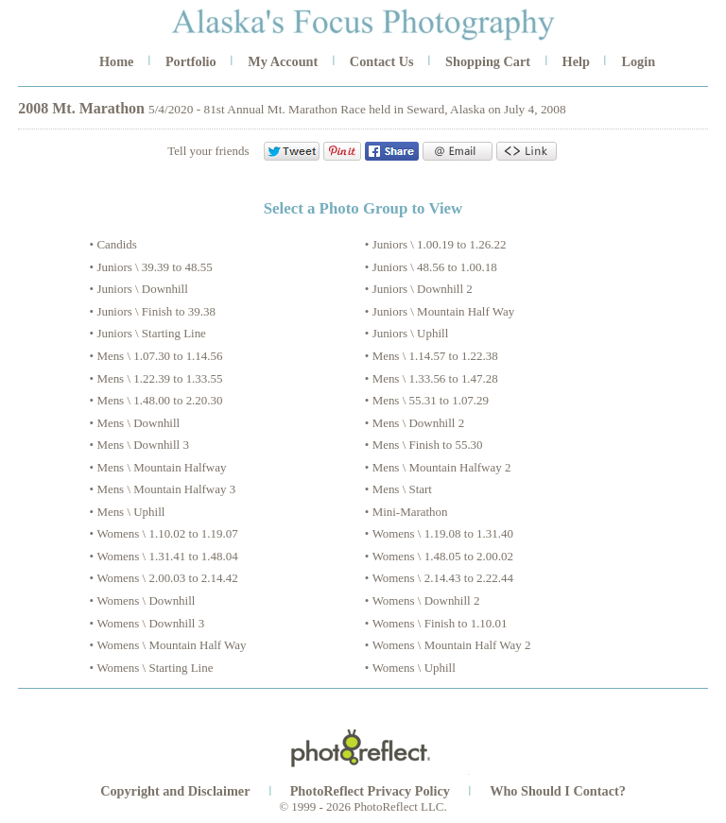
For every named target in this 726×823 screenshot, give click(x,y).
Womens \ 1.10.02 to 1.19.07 (166, 533)
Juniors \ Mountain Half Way (443, 311)
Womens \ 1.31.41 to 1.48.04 (166, 556)
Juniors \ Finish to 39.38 (156, 311)
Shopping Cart (487, 61)
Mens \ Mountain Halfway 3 (165, 489)
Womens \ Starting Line (154, 667)
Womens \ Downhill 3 (150, 623)
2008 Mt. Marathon (81, 108)
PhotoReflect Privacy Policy (370, 790)
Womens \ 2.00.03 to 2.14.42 (166, 578)
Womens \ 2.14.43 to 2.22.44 (442, 578)
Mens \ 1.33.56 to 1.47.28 (435, 378)
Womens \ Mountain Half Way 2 (451, 645)
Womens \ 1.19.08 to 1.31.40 (442, 533)
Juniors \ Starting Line (151, 333)
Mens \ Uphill (130, 512)
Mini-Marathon (410, 512)
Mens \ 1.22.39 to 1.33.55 (159, 378)
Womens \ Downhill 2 (426, 600)
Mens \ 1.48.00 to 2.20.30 (159, 400)
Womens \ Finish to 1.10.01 (440, 623)
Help (576, 61)
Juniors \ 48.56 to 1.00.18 (434, 267)
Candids (116, 244)
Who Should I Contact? (558, 790)
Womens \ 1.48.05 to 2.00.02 (442, 556)
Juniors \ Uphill (410, 333)
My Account (283, 61)
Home (116, 61)
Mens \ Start (402, 489)
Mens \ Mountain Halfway (161, 467)
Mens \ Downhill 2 (418, 423)
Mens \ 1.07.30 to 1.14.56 (159, 356)
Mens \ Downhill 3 (142, 444)
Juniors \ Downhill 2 (422, 289)
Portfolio (190, 61)
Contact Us (382, 61)
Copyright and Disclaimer (176, 790)
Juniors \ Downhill (141, 289)
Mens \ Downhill (138, 423)
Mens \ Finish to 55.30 (427, 444)
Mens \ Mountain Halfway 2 (441, 467)
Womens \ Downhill (145, 600)
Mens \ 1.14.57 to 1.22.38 (435, 356)
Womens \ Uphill (414, 667)
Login (638, 61)
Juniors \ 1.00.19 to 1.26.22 (439, 244)
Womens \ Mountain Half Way (171, 645)
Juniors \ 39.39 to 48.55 (154, 267)
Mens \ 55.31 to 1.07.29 (430, 400)
